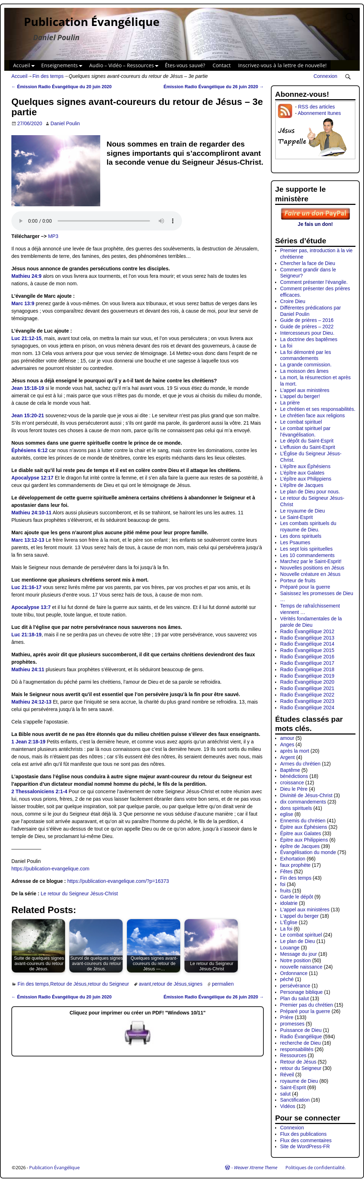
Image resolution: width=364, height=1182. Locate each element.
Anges (287, 744)
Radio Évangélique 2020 (307, 682)
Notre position (295, 960)
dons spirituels (296, 808)
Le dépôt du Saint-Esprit (306, 441)
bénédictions (294, 776)
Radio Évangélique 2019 (307, 676)
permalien (223, 984)
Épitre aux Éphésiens (303, 827)
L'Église (289, 922)
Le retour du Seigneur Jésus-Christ (79, 893)
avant (145, 984)
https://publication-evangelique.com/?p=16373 (118, 881)
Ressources (293, 1055)
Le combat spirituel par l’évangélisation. (305, 431)
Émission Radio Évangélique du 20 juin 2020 (61, 86)
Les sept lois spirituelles (306, 549)
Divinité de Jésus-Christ (306, 795)
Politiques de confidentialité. (315, 1167)
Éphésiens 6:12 (29, 450)
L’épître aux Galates (302, 473)
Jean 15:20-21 (27, 415)
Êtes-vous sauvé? (185, 65)
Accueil (25, 65)
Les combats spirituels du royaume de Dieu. (308, 526)
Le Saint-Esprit (296, 517)
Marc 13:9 (22, 303)
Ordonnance (293, 973)
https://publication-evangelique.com (50, 868)
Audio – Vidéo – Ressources (125, 65)
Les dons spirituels (300, 536)
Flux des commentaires (306, 1140)
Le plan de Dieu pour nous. (310, 491)
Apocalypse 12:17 (32, 478)
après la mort (294, 751)
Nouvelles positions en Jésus (312, 568)
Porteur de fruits (298, 580)
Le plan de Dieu (297, 941)
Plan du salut (294, 998)
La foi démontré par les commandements (305, 355)
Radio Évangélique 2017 (307, 663)
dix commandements (303, 802)
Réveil (287, 1074)
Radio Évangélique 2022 (307, 695)
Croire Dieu (292, 301)
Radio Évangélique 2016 (307, 656)
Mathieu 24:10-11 (31, 512)
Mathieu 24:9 (26, 276)
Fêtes (286, 871)
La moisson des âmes (304, 371)
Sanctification (295, 1100)
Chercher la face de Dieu (307, 263)
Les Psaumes (295, 542)
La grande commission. (306, 364)
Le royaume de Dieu (302, 511)
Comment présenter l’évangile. (314, 282)
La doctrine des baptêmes (308, 339)
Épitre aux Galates (300, 833)
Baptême (290, 770)
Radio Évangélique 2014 (307, 644)
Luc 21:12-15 (26, 338)
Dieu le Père (293, 789)
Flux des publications (303, 1134)
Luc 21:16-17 (26, 587)
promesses (292, 1024)
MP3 (53, 236)
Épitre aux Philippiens (304, 840)
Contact (222, 65)
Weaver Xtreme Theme (255, 1167)
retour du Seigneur (108, 984)
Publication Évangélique (92, 21)
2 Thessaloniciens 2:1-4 (39, 791)
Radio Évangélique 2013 (307, 638)
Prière (286, 1017)
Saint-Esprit (293, 1087)
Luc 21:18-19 (26, 634)
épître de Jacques (300, 846)
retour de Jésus (169, 984)
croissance (292, 782)
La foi (286, 346)
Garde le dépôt (296, 897)
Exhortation (292, 859)
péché (287, 979)
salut (285, 1094)
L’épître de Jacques (301, 485)
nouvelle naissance (301, 967)
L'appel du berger (299, 916)
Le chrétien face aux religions (312, 415)
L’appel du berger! (300, 396)
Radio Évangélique (301, 1036)
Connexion (325, 76)
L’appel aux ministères (305, 390)
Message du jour (298, 954)
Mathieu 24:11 (27, 669)
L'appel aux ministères (305, 909)
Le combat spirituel (301, 422)
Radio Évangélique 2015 (307, 650)
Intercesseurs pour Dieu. (307, 333)
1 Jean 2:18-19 (28, 741)
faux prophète (295, 865)
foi (282, 884)
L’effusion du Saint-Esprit (307, 447)
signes (195, 984)
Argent (287, 757)
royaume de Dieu (299, 1081)
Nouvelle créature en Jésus (310, 574)
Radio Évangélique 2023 (307, 701)
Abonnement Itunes (319, 113)
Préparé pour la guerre (305, 587)
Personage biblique (301, 992)
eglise (286, 814)
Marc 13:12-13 (27, 540)
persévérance (295, 985)
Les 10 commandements (307, 555)
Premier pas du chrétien (306, 1005)
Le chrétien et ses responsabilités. (317, 409)
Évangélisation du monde (308, 852)
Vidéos (287, 1106)
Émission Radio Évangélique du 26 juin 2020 (214, 86)
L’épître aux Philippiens (305, 479)
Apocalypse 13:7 (31, 607)
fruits (285, 891)
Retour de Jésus (68, 984)
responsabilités (296, 1049)
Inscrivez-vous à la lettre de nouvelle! (282, 65)
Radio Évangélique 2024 (307, 707)
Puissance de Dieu (301, 1030)
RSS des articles (316, 107)
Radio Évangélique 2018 (307, 669)
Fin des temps (48, 76)
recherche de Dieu (300, 1043)
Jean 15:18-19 (27, 388)
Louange (290, 947)
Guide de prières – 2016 (306, 320)
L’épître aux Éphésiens (305, 466)
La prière (290, 403)
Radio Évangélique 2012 (307, 631)
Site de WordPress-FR (305, 1146)
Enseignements (63, 65)
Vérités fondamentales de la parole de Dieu (311, 622)
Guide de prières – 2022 (306, 326)
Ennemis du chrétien (303, 820)
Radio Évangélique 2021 (307, 688)
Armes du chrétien (300, 764)
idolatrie (289, 903)
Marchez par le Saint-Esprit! (311, 561)
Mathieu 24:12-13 (31, 702)
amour (287, 738)
